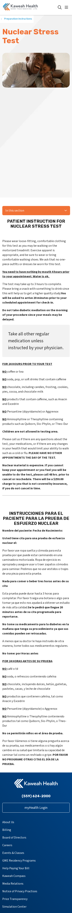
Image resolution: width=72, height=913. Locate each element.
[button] (67, 7)
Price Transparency (14, 899)
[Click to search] (60, 7)
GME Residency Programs (19, 860)
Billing (6, 830)
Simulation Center (14, 907)
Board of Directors (14, 837)
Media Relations (12, 884)
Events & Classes (13, 853)
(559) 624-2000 (36, 796)
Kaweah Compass (14, 876)
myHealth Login (36, 807)
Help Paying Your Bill (15, 868)
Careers (7, 845)
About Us (8, 822)
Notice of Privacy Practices (19, 891)
